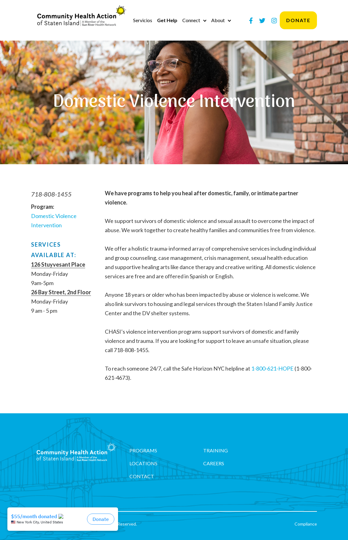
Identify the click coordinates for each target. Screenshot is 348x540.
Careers (213, 463)
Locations (143, 463)
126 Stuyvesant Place (58, 264)
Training (215, 450)
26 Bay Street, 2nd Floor (61, 292)
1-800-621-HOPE (272, 368)
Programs (143, 450)
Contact (141, 476)
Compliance (306, 523)
